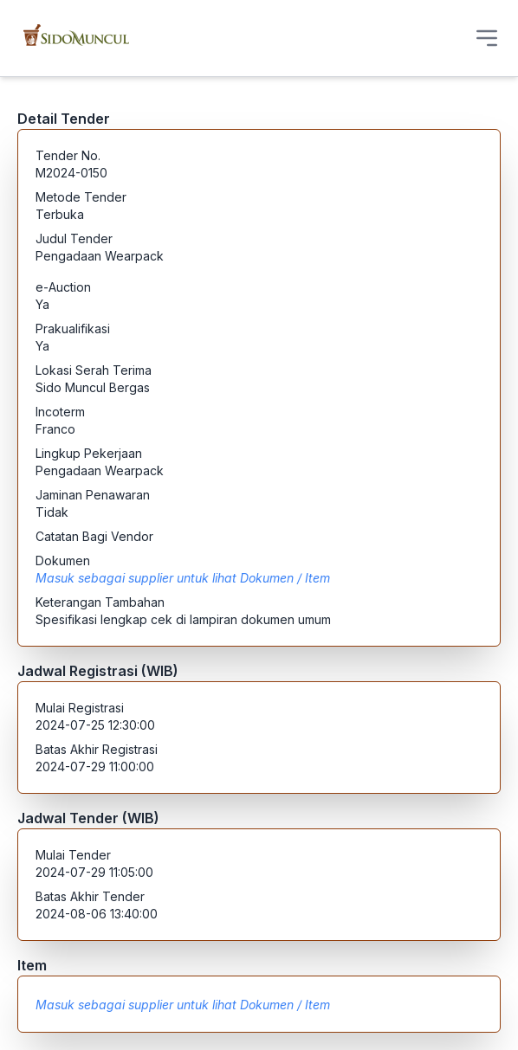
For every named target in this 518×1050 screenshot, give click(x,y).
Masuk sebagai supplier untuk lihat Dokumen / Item (183, 577)
